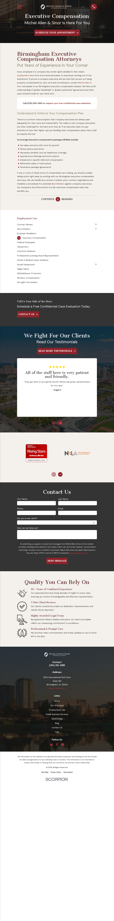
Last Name (63, 499)
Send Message (57, 561)
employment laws (25, 75)
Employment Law (57, 710)
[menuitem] (55, 224)
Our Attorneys (57, 705)
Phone (20, 508)
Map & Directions (57, 688)
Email (60, 508)
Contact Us (57, 727)
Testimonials (57, 718)
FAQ (57, 732)
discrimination (57, 183)
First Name (22, 499)
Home (57, 701)
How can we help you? (27, 528)
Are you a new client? (27, 518)
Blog (57, 723)
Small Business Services (57, 714)
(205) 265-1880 (57, 665)
